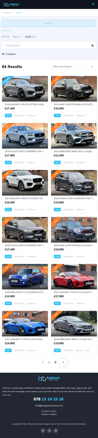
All (6, 36)
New (17, 36)
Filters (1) (49, 23)
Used (30, 36)
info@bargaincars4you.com (49, 405)
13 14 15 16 (48, 399)
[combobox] (72, 66)
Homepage (6, 13)
